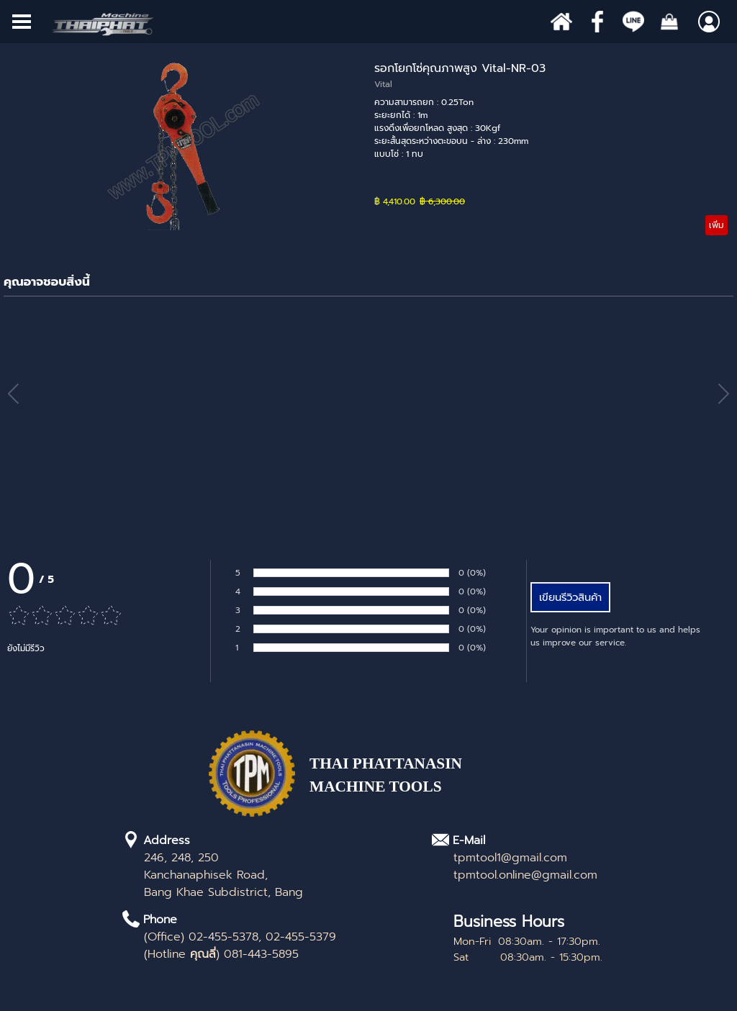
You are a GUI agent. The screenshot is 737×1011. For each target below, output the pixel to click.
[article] (368, 147)
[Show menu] (21, 21)
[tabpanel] (413, 783)
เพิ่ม (716, 225)
